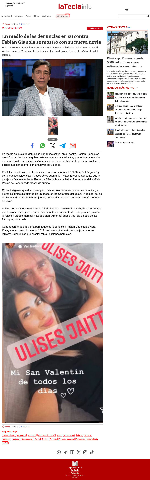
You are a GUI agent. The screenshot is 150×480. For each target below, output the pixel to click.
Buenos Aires (32, 16)
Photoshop (25, 24)
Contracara (63, 16)
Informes (19, 16)
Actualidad (6, 16)
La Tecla (15, 24)
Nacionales (47, 16)
